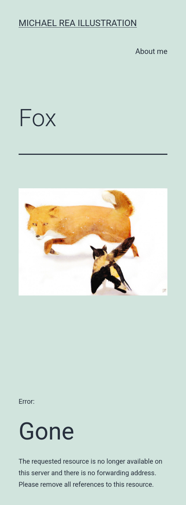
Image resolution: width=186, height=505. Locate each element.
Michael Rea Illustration (78, 23)
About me (151, 51)
